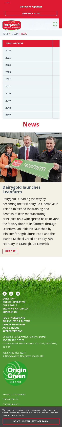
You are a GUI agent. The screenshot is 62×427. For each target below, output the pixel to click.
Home (5, 33)
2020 (8, 93)
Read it (10, 251)
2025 (8, 57)
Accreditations (12, 331)
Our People (9, 305)
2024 (8, 64)
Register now (31, 13)
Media (15, 33)
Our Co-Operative (13, 302)
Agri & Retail (10, 327)
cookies (21, 410)
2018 (8, 107)
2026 (8, 50)
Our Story (9, 298)
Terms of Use (10, 399)
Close (7, 2)
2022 (8, 79)
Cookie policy (11, 404)
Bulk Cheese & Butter (16, 321)
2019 (8, 100)
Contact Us (9, 311)
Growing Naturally (15, 308)
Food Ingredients (13, 317)
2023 (8, 72)
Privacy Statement (14, 394)
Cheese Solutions (13, 324)
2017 (8, 115)
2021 (8, 86)
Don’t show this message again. (31, 421)
